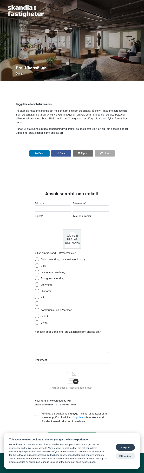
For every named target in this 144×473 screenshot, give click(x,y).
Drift (43, 265)
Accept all (125, 447)
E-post (39, 216)
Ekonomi (46, 291)
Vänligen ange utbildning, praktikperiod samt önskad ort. (68, 331)
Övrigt (44, 322)
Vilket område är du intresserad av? (55, 253)
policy (79, 417)
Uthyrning (46, 284)
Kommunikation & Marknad (56, 310)
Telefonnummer (82, 216)
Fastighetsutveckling (52, 278)
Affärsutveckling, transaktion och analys (64, 259)
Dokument (41, 360)
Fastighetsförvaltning (53, 272)
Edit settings (125, 456)
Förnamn (40, 203)
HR (42, 297)
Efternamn (79, 203)
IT (42, 303)
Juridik (44, 316)
